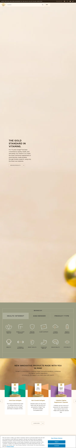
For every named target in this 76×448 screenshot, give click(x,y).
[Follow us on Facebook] (63, 1)
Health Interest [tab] (15, 316)
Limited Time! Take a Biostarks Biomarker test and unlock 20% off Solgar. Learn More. (21, 1)
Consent (56, 445)
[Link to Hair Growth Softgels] (38, 398)
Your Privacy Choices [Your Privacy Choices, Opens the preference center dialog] (56, 438)
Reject (56, 441)
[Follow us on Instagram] (66, 1)
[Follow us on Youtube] (69, 1)
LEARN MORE (36, 423)
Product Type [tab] (62, 316)
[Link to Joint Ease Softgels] (15, 398)
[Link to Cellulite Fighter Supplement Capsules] (61, 399)
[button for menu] (73, 5)
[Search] (68, 5)
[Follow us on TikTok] (72, 1)
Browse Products (15, 165)
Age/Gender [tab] (39, 316)
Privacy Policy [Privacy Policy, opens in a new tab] (10, 446)
